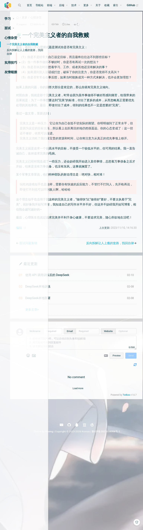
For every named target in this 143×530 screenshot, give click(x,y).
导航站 (39, 5)
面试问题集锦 (69, 327)
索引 (115, 5)
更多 (86, 5)
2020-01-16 (79, 28)
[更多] (87, 5)
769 (97, 28)
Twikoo (124, 479)
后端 (61, 5)
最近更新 (71, 348)
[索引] (117, 5)
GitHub (133, 5)
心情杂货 (76, 21)
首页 (29, 5)
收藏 (106, 5)
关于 (98, 5)
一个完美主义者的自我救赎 (22, 44)
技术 (74, 5)
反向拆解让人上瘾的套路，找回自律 (25, 52)
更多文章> (72, 394)
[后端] (63, 5)
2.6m (108, 28)
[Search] (20, 5)
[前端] (51, 5)
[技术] (75, 5)
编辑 (60, 312)
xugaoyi (63, 28)
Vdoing (80, 515)
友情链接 (10, 72)
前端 (49, 5)
